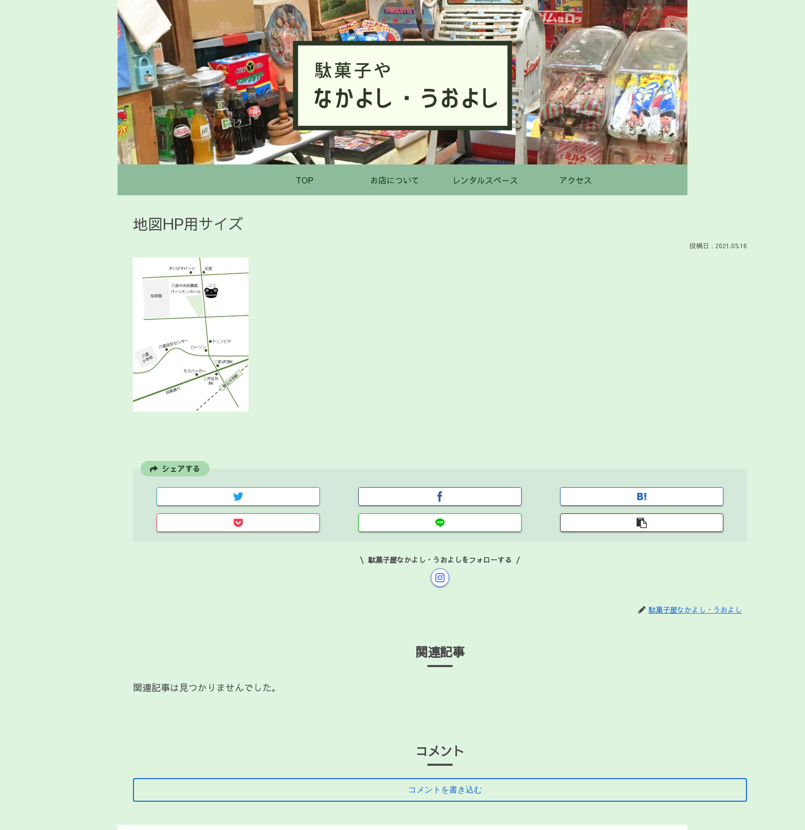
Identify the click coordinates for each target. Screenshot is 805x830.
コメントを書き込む (447, 765)
